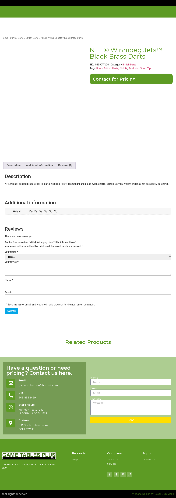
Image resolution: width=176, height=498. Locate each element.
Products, (133, 68)
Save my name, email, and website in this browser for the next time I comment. (51, 304)
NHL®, (123, 68)
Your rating (11, 252)
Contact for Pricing (114, 79)
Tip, (149, 68)
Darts (13, 37)
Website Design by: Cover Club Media (153, 493)
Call (21, 392)
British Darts (32, 37)
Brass (99, 68)
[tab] (13, 165)
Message (95, 399)
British (107, 68)
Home (5, 37)
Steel (143, 68)
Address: (24, 420)
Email (9, 292)
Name (9, 280)
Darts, (115, 68)
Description (14, 165)
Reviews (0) (65, 165)
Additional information (39, 165)
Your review (12, 262)
